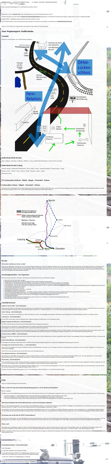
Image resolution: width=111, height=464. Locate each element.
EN (13, 2)
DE (15, 2)
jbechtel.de (4, 2)
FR (26, 2)
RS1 (5, 393)
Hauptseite (36, 2)
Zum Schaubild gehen (21, 305)
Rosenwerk (62, 285)
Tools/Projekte (42, 2)
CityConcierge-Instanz (97, 431)
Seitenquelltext (33, 461)
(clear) (28, 2)
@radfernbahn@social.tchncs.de (64, 21)
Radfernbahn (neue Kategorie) (51, 2)
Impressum (8, 2)
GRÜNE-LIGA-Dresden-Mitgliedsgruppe (30, 16)
